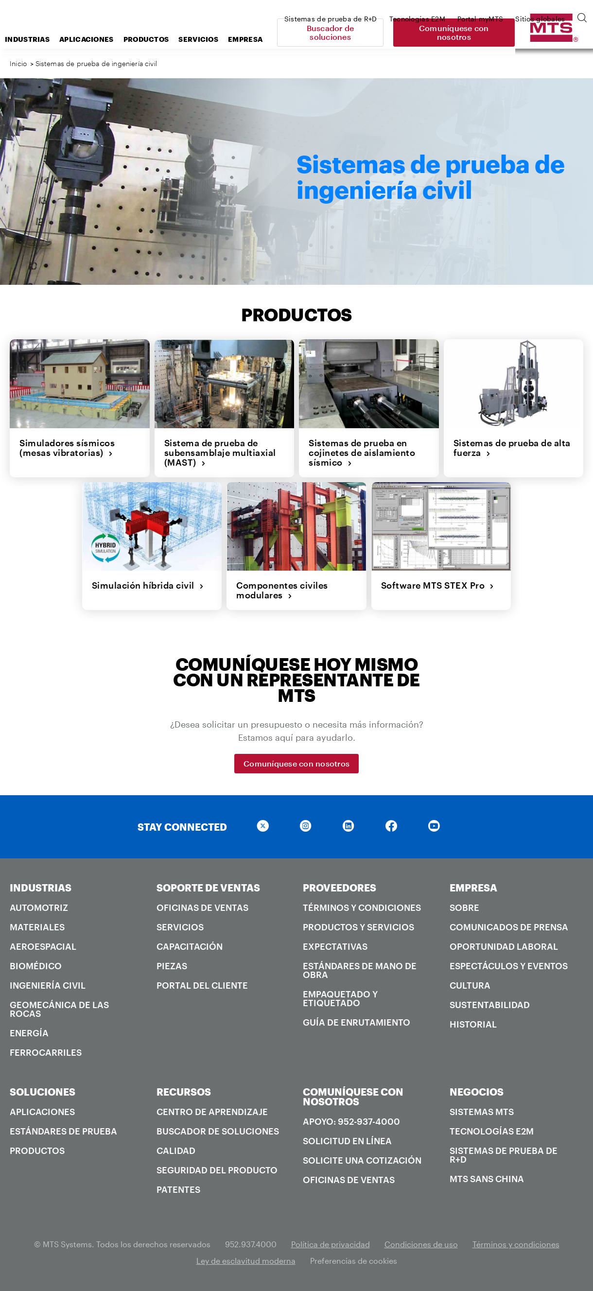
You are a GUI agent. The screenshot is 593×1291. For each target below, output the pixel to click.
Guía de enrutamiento (356, 1022)
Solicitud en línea (347, 1140)
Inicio (18, 63)
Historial (473, 1024)
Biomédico (36, 965)
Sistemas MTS (482, 1111)
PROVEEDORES (339, 887)
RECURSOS (184, 1092)
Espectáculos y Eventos (509, 965)
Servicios (180, 927)
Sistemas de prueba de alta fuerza (512, 448)
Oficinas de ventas (202, 907)
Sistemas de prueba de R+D (504, 1155)
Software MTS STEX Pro (437, 585)
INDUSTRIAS (40, 887)
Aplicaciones (164, 39)
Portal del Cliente (202, 985)
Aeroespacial (43, 946)
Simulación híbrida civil (148, 585)
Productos (224, 39)
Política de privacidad (330, 1244)
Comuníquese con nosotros (525, 32)
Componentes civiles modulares (282, 590)
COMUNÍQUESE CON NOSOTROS (353, 1096)
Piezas (172, 965)
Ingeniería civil (48, 985)
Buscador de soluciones (406, 32)
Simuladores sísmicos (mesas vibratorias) (67, 448)
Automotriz (39, 907)
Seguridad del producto (217, 1170)
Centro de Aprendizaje (212, 1111)
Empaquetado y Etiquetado (340, 998)
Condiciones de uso (421, 1244)
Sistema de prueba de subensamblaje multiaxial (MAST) (220, 453)
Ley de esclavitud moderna (246, 1260)
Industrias (105, 39)
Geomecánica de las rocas (59, 1009)
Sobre (464, 907)
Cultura (470, 985)
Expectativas (335, 946)
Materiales (37, 927)
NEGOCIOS (477, 1092)
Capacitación (190, 946)
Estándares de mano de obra (360, 970)
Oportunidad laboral (504, 946)
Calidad (176, 1150)
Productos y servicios (358, 927)
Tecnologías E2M (492, 1131)
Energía (29, 1033)
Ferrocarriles (46, 1052)
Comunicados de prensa (509, 927)
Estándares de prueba (63, 1131)
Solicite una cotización (362, 1160)
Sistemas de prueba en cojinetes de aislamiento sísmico (362, 453)
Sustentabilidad (490, 1004)
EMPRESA (473, 887)
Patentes (178, 1189)
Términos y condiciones (362, 907)
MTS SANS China (487, 1178)
